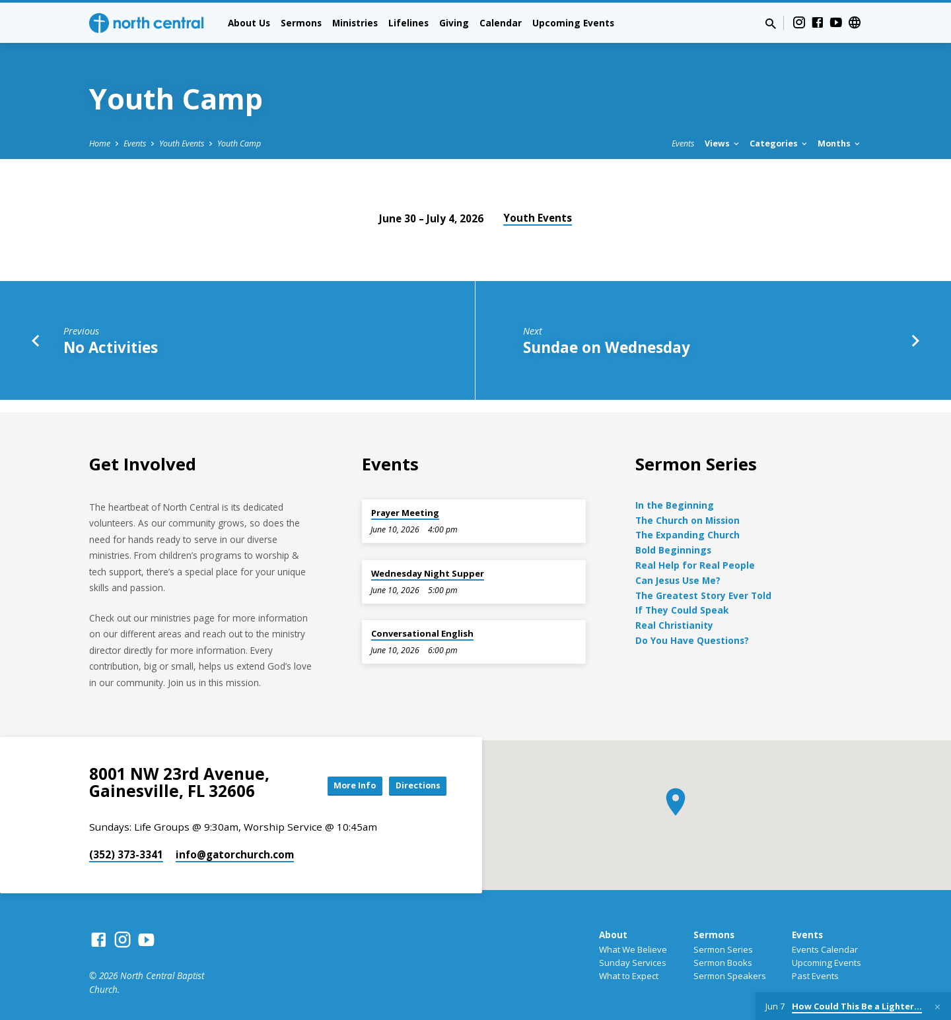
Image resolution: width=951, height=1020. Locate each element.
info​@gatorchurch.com (235, 854)
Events (134, 143)
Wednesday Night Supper (427, 573)
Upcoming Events (573, 22)
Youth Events (181, 143)
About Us (249, 22)
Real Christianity (674, 625)
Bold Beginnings (673, 550)
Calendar (500, 22)
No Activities (110, 347)
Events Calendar (825, 949)
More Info (339, 785)
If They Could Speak (681, 610)
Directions (413, 785)
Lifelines (408, 22)
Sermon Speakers (729, 976)
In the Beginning (674, 505)
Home (99, 143)
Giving (454, 22)
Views (723, 143)
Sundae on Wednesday (606, 347)
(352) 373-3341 (126, 854)
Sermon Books (722, 963)
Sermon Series (723, 949)
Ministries (355, 22)
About (613, 934)
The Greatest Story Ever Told (703, 595)
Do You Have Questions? (692, 640)
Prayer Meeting (405, 513)
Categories (779, 143)
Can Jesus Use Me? (678, 580)
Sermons (301, 22)
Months (840, 143)
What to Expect (628, 976)
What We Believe (633, 949)
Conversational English (422, 633)
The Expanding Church (687, 534)
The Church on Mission (687, 520)
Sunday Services (632, 963)
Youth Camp (239, 143)
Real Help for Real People (695, 565)
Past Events (815, 976)
